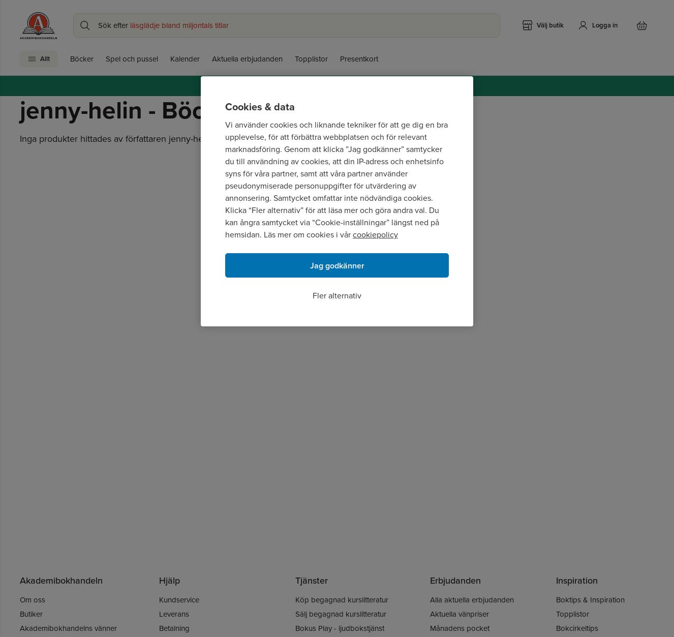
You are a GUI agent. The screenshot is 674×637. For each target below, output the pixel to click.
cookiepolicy (375, 234)
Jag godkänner (337, 265)
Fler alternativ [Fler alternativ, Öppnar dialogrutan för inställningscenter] (337, 295)
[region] (337, 201)
